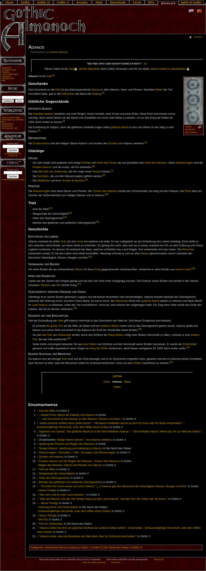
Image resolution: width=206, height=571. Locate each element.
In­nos (106, 381)
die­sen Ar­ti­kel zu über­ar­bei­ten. (168, 68)
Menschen (68, 94)
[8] (104, 175)
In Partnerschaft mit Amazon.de (13, 154)
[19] (140, 329)
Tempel (96, 171)
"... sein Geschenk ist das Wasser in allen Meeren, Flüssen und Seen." (80, 418)
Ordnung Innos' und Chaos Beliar (58, 507)
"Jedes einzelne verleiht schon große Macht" (65, 423)
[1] (53, 75)
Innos (80, 241)
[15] (90, 256)
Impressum (115, 562)
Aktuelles (6, 72)
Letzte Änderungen (10, 74)
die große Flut (54, 325)
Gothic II (97, 547)
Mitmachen (6, 76)
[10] (107, 194)
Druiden (113, 143)
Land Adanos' (40, 304)
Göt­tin (117, 387)
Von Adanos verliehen (99, 439)
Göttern (137, 363)
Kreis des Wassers (156, 162)
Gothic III (136, 547)
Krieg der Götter (98, 348)
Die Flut (43, 519)
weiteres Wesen (109, 325)
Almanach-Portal (9, 70)
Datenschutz (159, 559)
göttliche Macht (120, 127)
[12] (70, 212)
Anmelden (197, 37)
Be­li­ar (127, 381)
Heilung (96, 94)
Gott (48, 76)
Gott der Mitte (47, 410)
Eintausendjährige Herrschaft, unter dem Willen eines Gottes (72, 427)
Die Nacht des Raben (116, 547)
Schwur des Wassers (105, 191)
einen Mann (90, 344)
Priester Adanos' (42, 167)
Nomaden (43, 176)
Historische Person (56, 547)
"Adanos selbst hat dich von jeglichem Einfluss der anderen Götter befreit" (82, 527)
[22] (171, 362)
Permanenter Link (9, 128)
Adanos (73, 547)
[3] (64, 121)
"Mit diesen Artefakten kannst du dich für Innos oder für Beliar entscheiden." (138, 423)
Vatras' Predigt (47, 490)
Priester (86, 162)
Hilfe (4, 80)
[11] (50, 208)
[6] (93, 166)
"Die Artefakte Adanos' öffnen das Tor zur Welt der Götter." (167, 431)
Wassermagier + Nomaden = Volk (59, 452)
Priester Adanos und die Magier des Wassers (65, 461)
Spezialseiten (7, 124)
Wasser (95, 89)
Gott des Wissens (58, 52)
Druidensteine (41, 143)
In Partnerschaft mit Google (12, 180)
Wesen (145, 253)
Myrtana (79, 180)
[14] (97, 222)
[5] (146, 142)
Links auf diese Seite (11, 118)
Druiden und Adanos (51, 456)
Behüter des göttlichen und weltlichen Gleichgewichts (70, 482)
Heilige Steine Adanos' (70, 439)
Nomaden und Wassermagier (98, 452)
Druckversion (7, 126)
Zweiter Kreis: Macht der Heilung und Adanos (67, 414)
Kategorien (37, 547)
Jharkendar (64, 334)
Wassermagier (184, 162)
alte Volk (47, 334)
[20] (69, 338)
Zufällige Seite (8, 78)
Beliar (159, 89)
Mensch (45, 285)
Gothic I (85, 547)
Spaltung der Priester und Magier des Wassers (66, 443)
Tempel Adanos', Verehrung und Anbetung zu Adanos (70, 448)
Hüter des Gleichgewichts (54, 477)
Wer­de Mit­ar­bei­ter (89, 68)
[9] (86, 179)
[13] (65, 217)
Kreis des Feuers (107, 162)
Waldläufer (43, 180)
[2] (103, 93)
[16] (193, 268)
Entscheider (190, 344)
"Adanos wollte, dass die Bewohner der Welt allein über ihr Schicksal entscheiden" (87, 536)
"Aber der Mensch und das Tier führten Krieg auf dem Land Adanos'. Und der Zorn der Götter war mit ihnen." (103, 498)
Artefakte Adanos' (43, 113)
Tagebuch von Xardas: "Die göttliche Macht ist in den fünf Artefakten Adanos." (84, 431)
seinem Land (183, 269)
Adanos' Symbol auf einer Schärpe (191, 129)
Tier (58, 285)
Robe (188, 191)
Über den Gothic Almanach (94, 562)
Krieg (97, 269)
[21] (188, 347)
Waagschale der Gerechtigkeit (56, 473)
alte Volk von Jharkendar (52, 171)
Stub (71, 68)
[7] (112, 170)
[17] (79, 284)
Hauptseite (6, 68)
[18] (75, 308)
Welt (57, 89)
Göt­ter (117, 376)
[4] (39, 130)
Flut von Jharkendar (50, 523)
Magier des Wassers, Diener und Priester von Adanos (70, 465)
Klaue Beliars (116, 334)
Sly (146, 64)
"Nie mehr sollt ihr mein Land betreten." (62, 494)
